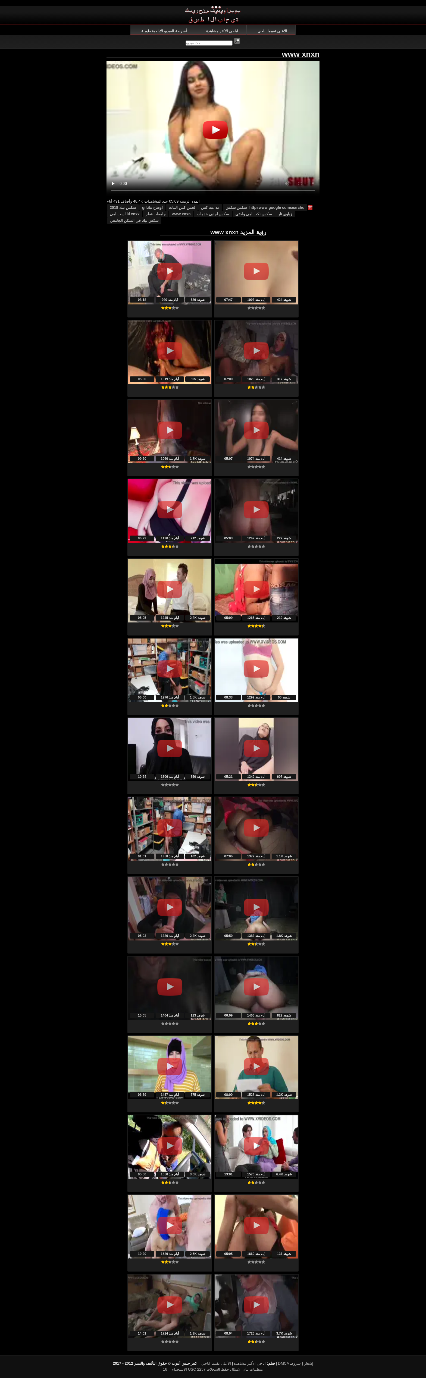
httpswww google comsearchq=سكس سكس (265, 207)
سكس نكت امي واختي (253, 214)
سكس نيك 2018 (123, 207)
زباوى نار (285, 214)
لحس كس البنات (182, 207)
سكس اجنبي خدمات (213, 214)
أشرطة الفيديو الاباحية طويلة (164, 31)
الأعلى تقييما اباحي (272, 31)
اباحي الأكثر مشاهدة (222, 31)
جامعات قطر (156, 214)
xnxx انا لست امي (125, 214)
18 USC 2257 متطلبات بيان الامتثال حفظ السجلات (213, 1369)
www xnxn (181, 214)
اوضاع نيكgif (152, 207)
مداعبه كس (210, 207)
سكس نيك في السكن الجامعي (134, 220)
